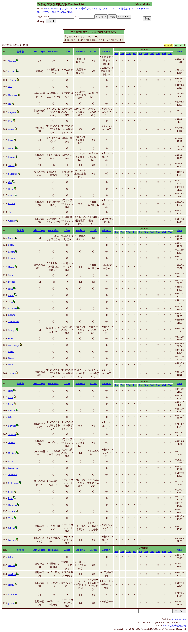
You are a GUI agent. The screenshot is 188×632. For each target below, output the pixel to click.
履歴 (54, 11)
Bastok (93, 51)
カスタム (62, 11)
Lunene (11, 410)
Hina (10, 288)
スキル (106, 8)
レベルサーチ (136, 8)
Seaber (11, 275)
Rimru (11, 585)
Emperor (12, 112)
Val (152, 53)
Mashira (12, 574)
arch (10, 86)
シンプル (64, 8)
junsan (11, 603)
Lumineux (13, 468)
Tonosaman (13, 321)
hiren (10, 498)
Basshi (11, 267)
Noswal (11, 314)
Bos (140, 53)
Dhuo (10, 461)
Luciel (11, 238)
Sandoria (80, 51)
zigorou (11, 511)
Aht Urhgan (39, 51)
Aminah (12, 434)
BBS (70, 11)
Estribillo (12, 594)
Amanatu (12, 474)
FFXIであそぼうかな (174, 625)
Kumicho (12, 308)
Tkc (10, 212)
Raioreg (12, 358)
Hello (10, 189)
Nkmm (11, 251)
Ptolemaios (13, 483)
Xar (146, 53)
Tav (170, 53)
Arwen (11, 442)
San (116, 53)
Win (128, 53)
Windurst (106, 51)
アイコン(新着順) (119, 8)
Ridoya (11, 148)
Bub (158, 53)
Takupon (12, 80)
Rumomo (12, 505)
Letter (11, 351)
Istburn (11, 258)
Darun (11, 295)
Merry (11, 244)
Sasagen (12, 330)
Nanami (12, 540)
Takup (11, 518)
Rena (10, 391)
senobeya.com (179, 619)
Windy (11, 165)
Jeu (134, 53)
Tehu (10, 302)
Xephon (12, 373)
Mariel (11, 129)
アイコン (97, 8)
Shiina (11, 195)
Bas (122, 53)
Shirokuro (12, 173)
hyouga (11, 282)
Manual (54, 8)
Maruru (11, 157)
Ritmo (11, 364)
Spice (10, 491)
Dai (9, 417)
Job (71, 8)
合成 (83, 8)
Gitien (11, 338)
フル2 (90, 8)
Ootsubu (12, 61)
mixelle (11, 203)
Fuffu (10, 397)
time (179, 51)
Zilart (67, 51)
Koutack (12, 453)
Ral (9, 103)
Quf (164, 53)
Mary (10, 140)
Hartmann (12, 95)
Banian (11, 565)
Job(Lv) (77, 8)
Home (46, 8)
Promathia (53, 51)
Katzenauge (13, 345)
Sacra (10, 404)
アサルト (46, 11)
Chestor (11, 220)
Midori (11, 528)
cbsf (10, 182)
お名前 (20, 51)
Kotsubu (12, 71)
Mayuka (12, 425)
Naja (10, 556)
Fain (10, 121)
